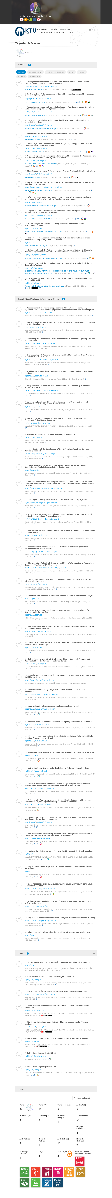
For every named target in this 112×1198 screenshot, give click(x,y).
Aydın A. (49, 822)
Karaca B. (53, 343)
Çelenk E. (46, 454)
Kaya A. (27, 87)
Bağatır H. (42, 921)
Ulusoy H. (37, 283)
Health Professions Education (34, 89)
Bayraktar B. (55, 519)
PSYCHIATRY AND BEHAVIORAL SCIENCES (38, 219)
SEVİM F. (37, 470)
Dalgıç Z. (44, 136)
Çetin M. (45, 390)
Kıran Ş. (33, 215)
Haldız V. (63, 568)
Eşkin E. (52, 568)
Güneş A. (52, 454)
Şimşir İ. (45, 376)
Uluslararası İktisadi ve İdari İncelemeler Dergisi (40, 128)
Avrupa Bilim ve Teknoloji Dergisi (36, 246)
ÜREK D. (37, 407)
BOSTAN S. (28, 148)
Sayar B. (37, 755)
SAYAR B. (38, 136)
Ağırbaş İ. (37, 255)
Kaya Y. (42, 87)
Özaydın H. (40, 631)
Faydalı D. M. (54, 360)
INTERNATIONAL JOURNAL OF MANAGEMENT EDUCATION (44, 232)
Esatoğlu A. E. (38, 980)
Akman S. (46, 360)
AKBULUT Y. (39, 187)
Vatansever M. (53, 390)
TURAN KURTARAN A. (42, 488)
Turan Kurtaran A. (40, 112)
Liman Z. (53, 994)
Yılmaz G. (49, 215)
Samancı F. (58, 488)
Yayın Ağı (23, 52)
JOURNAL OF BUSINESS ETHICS (35, 102)
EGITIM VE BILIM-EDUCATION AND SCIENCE (39, 190)
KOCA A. (52, 889)
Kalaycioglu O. (29, 99)
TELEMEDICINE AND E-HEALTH (34, 152)
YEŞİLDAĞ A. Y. (29, 136)
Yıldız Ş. (49, 125)
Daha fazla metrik (82, 1098)
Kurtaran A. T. (29, 268)
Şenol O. (27, 695)
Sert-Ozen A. (39, 99)
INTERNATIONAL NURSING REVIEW (36, 115)
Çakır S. (52, 488)
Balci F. (45, 148)
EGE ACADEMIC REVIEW (32, 139)
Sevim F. (48, 87)
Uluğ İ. (57, 568)
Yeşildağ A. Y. (34, 87)
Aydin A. (39, 174)
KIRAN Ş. (33, 788)
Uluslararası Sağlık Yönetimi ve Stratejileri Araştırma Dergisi (44, 286)
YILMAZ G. (50, 788)
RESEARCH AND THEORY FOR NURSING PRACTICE (41, 164)
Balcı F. (45, 584)
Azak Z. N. (46, 343)
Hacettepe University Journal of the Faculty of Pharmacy (43, 258)
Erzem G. (27, 535)
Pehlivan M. (46, 519)
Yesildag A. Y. (48, 99)
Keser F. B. (46, 423)
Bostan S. (54, 87)
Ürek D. (33, 161)
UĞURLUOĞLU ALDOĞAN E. (53, 187)
